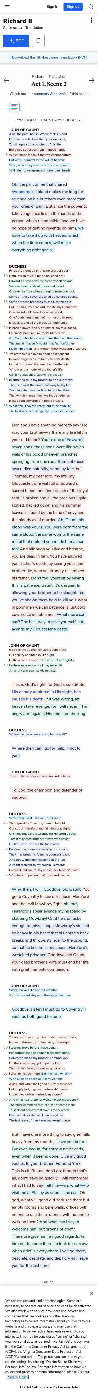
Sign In (52, 6)
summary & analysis (50, 93)
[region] (49, 1341)
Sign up (73, 6)
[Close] (91, 1293)
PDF (16, 41)
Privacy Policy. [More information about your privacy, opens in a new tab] (18, 1377)
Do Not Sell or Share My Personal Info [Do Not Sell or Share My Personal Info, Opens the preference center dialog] (49, 1387)
